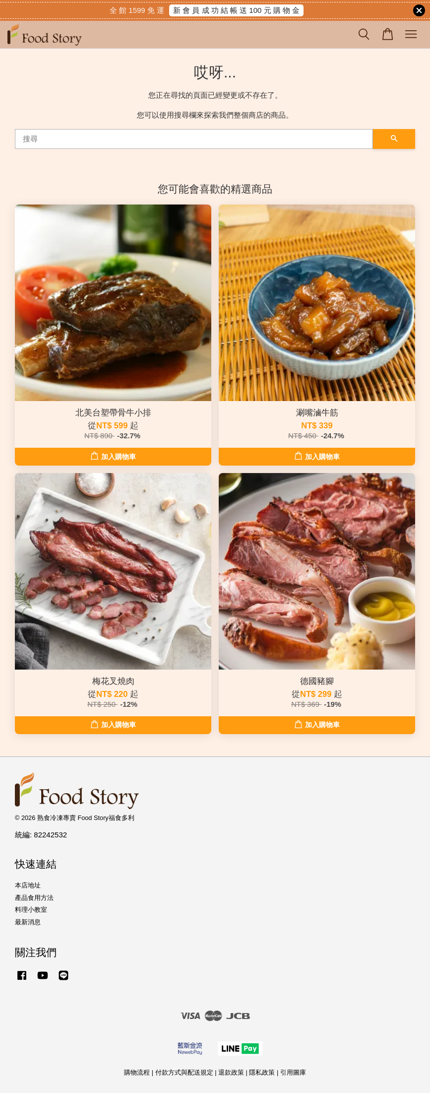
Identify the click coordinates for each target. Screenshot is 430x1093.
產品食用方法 (34, 897)
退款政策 (231, 1072)
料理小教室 (31, 909)
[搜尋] (194, 139)
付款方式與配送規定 (184, 1072)
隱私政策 (262, 1072)
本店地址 (28, 885)
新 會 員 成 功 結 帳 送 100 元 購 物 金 (236, 10)
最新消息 (28, 922)
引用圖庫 (293, 1072)
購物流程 (137, 1072)
